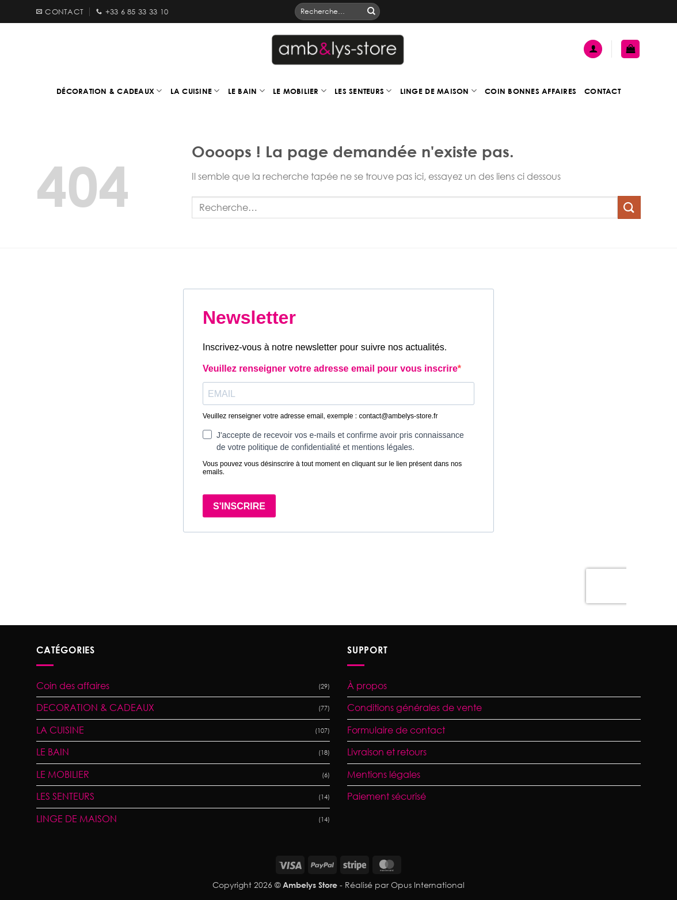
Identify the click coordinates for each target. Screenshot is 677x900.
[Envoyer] (371, 11)
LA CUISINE (60, 730)
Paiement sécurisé (386, 796)
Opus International (428, 885)
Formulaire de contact (396, 730)
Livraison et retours (387, 752)
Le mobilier (299, 90)
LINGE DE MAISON (76, 819)
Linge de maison (438, 90)
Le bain (246, 90)
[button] (593, 49)
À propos (367, 685)
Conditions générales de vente (414, 707)
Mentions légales (383, 774)
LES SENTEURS (65, 796)
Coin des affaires (72, 685)
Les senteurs (363, 90)
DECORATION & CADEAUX (95, 707)
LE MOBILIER (62, 774)
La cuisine (195, 90)
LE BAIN (52, 752)
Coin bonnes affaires (530, 91)
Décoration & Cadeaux (109, 90)
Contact (602, 91)
